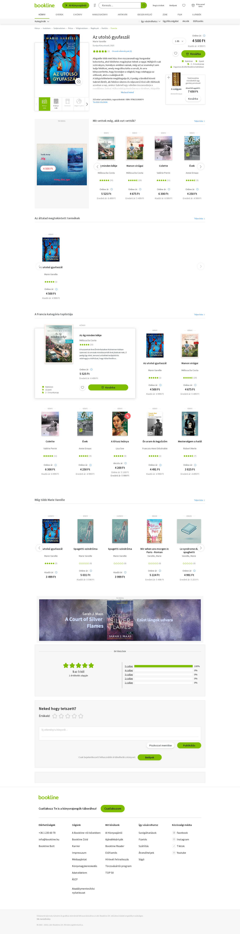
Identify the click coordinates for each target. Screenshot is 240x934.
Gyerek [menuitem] (59, 14)
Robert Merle (189, 448)
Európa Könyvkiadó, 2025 (103, 45)
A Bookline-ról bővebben (86, 832)
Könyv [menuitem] (42, 14)
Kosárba (193, 54)
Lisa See (120, 448)
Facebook (180, 833)
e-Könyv (51, 516)
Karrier (76, 846)
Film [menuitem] (180, 14)
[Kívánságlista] (184, 5)
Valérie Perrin (163, 172)
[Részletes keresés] (95, 5)
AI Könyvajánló (75, 5)
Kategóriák (40, 21)
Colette (163, 165)
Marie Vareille (51, 274)
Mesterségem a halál (190, 441)
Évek (192, 165)
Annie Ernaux (192, 172)
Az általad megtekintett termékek (57, 218)
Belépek (149, 757)
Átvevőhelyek (146, 852)
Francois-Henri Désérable (155, 448)
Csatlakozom (112, 808)
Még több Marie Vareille (50, 500)
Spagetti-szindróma (86, 548)
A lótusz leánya (120, 441)
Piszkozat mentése (160, 745)
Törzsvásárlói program (118, 866)
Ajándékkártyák (114, 839)
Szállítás (144, 846)
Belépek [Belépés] (173, 5)
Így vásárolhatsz (149, 21)
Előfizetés (198, 21)
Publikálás (189, 745)
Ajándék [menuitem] (196, 14)
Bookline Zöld (80, 839)
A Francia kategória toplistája (54, 314)
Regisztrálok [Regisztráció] (158, 5)
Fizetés (143, 839)
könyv (106, 133)
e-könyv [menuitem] (78, 14)
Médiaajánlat (79, 859)
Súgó (141, 859)
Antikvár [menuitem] (122, 14)
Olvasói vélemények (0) (122, 51)
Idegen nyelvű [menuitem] (145, 14)
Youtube (179, 853)
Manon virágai (134, 165)
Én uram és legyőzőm (155, 441)
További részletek (100, 102)
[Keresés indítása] (144, 5)
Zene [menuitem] (165, 14)
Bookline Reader (114, 846)
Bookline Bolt (47, 846)
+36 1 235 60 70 (47, 832)
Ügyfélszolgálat (170, 21)
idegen (154, 516)
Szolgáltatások (147, 832)
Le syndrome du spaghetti (189, 550)
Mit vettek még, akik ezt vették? (114, 121)
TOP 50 (109, 872)
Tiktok (178, 846)
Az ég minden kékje (106, 165)
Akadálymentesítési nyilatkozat (83, 890)
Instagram (180, 839)
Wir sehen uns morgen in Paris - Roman (154, 550)
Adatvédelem (79, 872)
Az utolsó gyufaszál (50, 267)
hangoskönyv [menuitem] (100, 14)
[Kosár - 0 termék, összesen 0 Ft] (198, 5)
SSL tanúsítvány (43, 919)
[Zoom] (78, 81)
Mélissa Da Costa (106, 172)
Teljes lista (199, 121)
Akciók (185, 21)
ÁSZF (75, 879)
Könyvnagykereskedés (84, 866)
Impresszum (79, 852)
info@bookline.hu (49, 839)
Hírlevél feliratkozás (117, 859)
